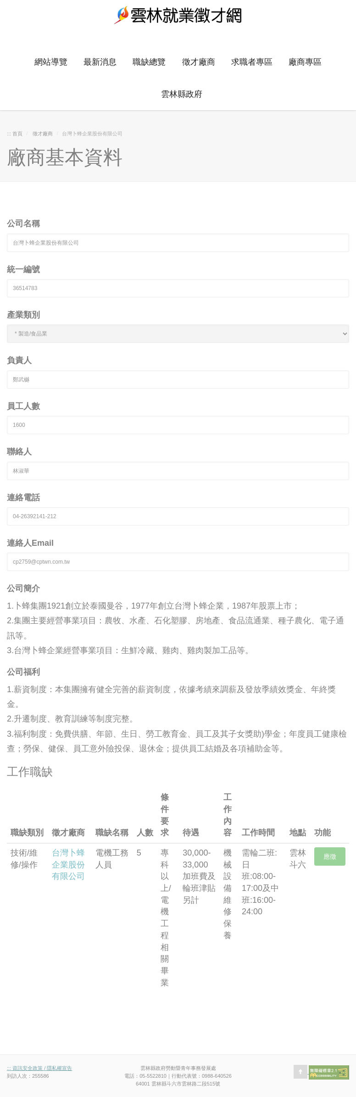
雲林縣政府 (181, 94)
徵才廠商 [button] (198, 62)
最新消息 (100, 62)
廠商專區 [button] (305, 62)
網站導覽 (50, 62)
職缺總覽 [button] (149, 62)
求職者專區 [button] (252, 62)
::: (17, 38)
